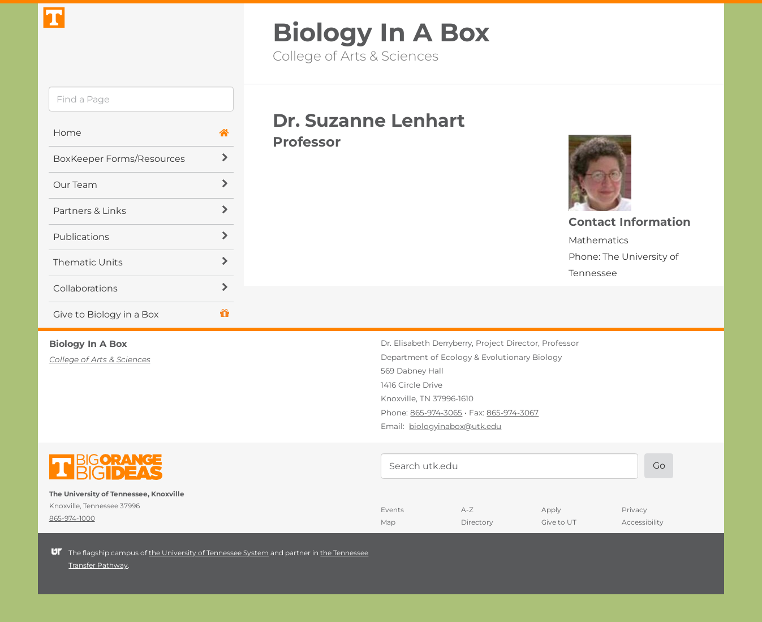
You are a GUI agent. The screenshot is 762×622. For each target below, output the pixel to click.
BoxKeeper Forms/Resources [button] (140, 187)
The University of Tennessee (112, 497)
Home (67, 161)
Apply (551, 538)
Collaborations (140, 316)
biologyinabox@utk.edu (455, 454)
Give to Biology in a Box (106, 342)
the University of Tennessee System (209, 581)
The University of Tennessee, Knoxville (141, 52)
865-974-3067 (513, 440)
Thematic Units (140, 290)
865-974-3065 (436, 440)
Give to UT (558, 550)
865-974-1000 (72, 546)
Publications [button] (140, 264)
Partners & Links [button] (140, 238)
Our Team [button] (140, 213)
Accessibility (643, 550)
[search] (141, 127)
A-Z (467, 538)
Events (392, 538)
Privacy (634, 538)
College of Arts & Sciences (355, 55)
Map (388, 550)
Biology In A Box (381, 32)
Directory (477, 550)
